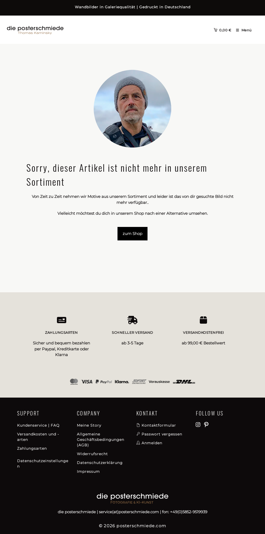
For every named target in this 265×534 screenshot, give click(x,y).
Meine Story (89, 425)
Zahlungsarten (32, 448)
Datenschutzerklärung (100, 462)
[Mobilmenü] (242, 30)
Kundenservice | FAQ (38, 425)
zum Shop (132, 233)
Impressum (88, 471)
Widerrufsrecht (92, 454)
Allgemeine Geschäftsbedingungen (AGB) (100, 439)
